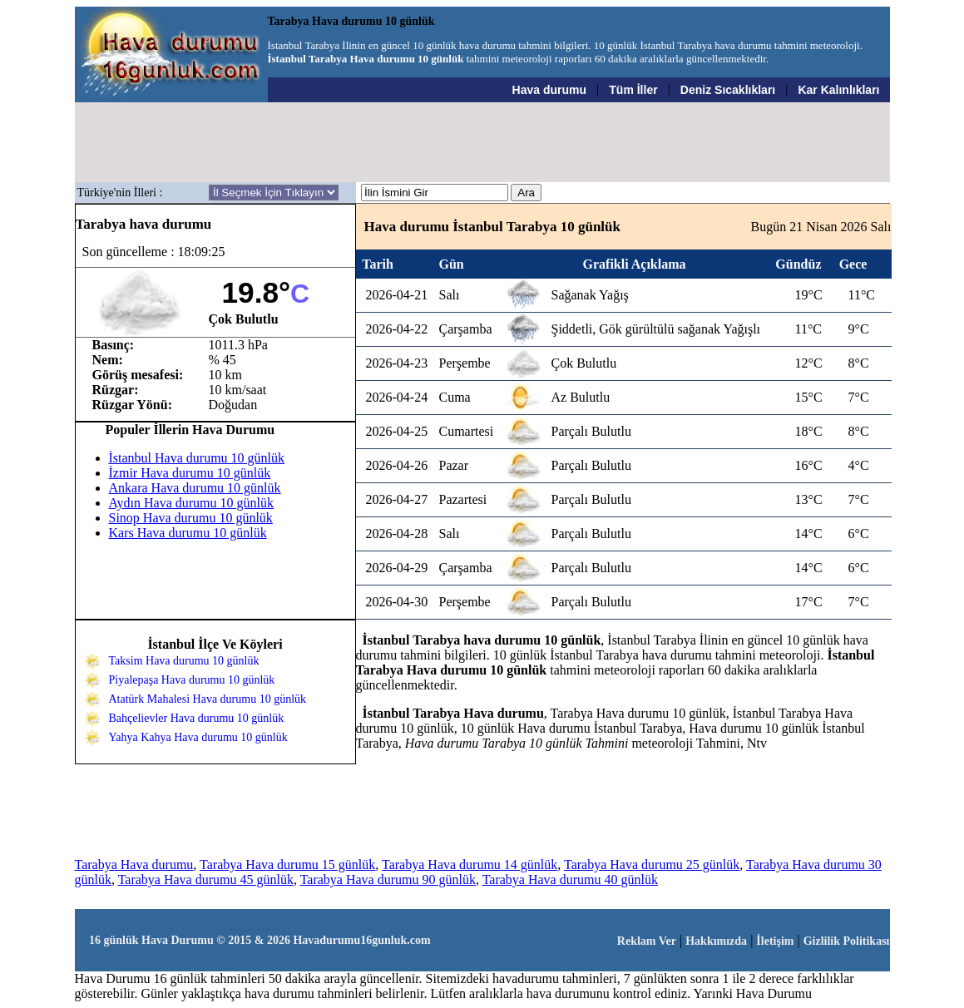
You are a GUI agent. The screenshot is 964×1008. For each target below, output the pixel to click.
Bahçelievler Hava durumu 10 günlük (196, 718)
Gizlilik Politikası (846, 941)
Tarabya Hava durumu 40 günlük (570, 879)
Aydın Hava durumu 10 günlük (191, 503)
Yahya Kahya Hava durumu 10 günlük (198, 737)
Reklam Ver (646, 941)
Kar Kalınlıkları (838, 89)
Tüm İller (633, 89)
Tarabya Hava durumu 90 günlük (388, 879)
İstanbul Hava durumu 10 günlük (197, 458)
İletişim (774, 941)
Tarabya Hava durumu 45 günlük (206, 879)
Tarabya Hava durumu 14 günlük (469, 864)
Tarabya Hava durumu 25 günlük (651, 864)
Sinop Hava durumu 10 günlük (191, 518)
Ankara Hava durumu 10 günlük (195, 488)
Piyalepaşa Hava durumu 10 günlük (192, 680)
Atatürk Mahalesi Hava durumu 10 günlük (208, 699)
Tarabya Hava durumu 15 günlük (287, 864)
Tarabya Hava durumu (134, 864)
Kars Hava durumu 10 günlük (188, 533)
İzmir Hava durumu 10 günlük (190, 473)
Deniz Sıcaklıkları (727, 89)
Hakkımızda (716, 941)
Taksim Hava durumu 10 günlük (184, 661)
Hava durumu (549, 89)
